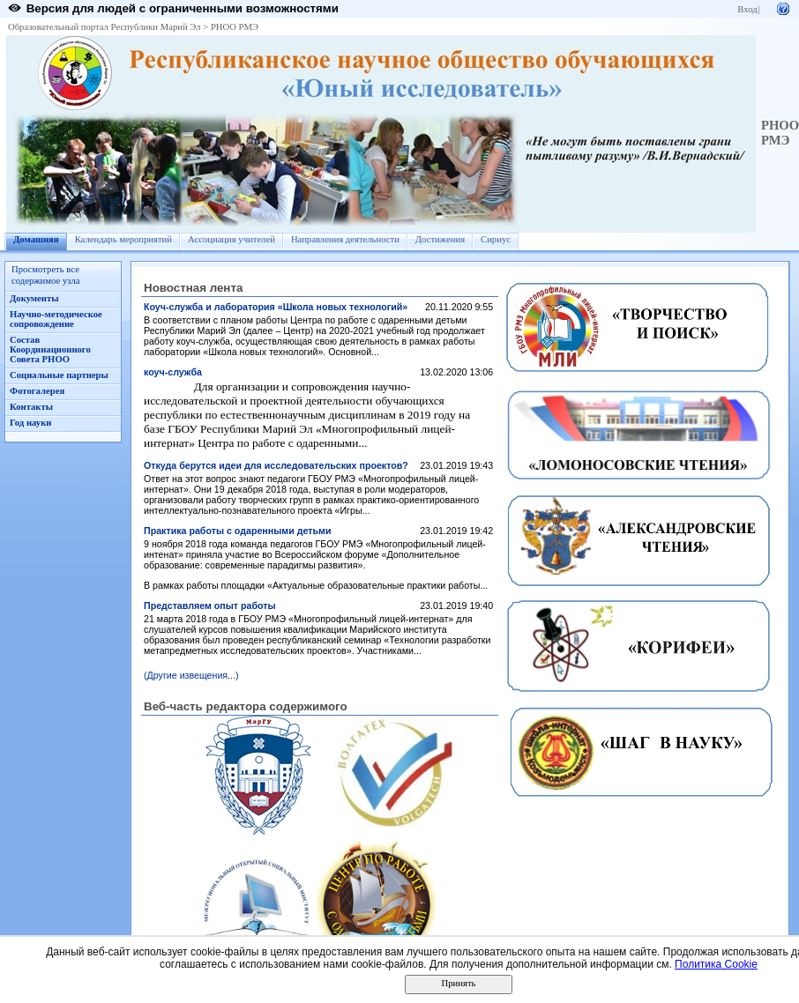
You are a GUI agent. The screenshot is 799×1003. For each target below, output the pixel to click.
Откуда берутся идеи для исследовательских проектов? (276, 465)
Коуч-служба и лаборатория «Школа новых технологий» (275, 306)
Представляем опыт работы (210, 605)
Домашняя (36, 239)
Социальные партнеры (59, 375)
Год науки (30, 422)
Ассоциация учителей (231, 239)
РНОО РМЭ (234, 27)
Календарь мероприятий (123, 239)
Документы (34, 298)
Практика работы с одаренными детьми (237, 530)
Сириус (496, 239)
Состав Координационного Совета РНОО (50, 349)
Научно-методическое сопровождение (56, 319)
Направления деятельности (345, 239)
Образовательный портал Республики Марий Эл (104, 27)
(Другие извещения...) (191, 675)
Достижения (440, 239)
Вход (747, 9)
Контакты (31, 407)
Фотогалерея (37, 391)
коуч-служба (173, 372)
